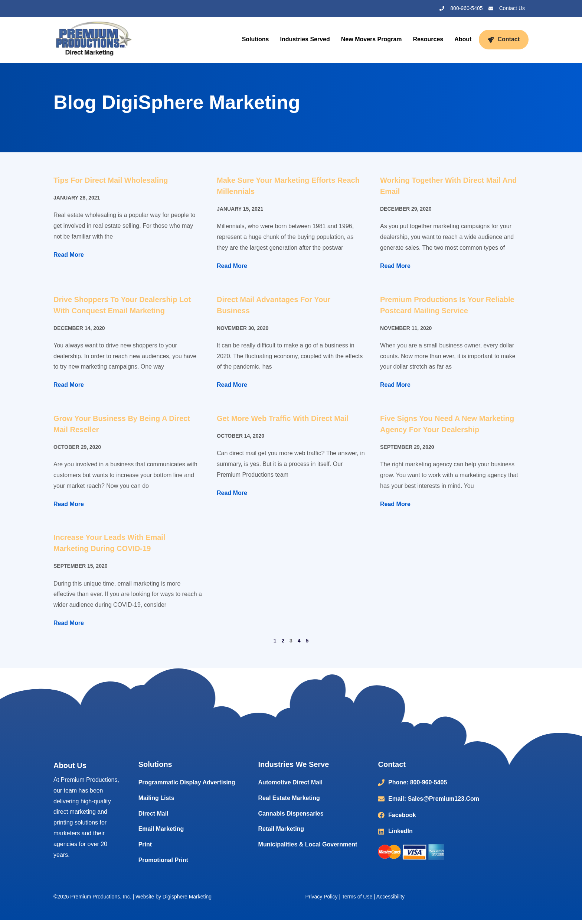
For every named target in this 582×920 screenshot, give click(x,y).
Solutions (255, 39)
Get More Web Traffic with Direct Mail (283, 418)
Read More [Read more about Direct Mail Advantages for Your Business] (232, 385)
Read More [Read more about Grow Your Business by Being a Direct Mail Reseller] (68, 504)
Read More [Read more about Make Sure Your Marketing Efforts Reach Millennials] (232, 266)
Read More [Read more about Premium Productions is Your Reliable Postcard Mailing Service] (395, 385)
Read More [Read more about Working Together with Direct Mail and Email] (395, 266)
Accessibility (390, 897)
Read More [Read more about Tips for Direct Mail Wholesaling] (68, 255)
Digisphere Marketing (187, 897)
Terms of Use (357, 897)
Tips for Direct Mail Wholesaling (110, 180)
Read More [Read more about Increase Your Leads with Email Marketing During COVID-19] (68, 623)
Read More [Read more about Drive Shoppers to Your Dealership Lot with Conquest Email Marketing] (68, 385)
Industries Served (305, 39)
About (462, 39)
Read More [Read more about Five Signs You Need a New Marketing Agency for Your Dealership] (395, 504)
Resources (428, 39)
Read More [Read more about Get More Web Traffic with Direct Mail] (232, 493)
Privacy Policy (321, 897)
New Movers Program (371, 39)
